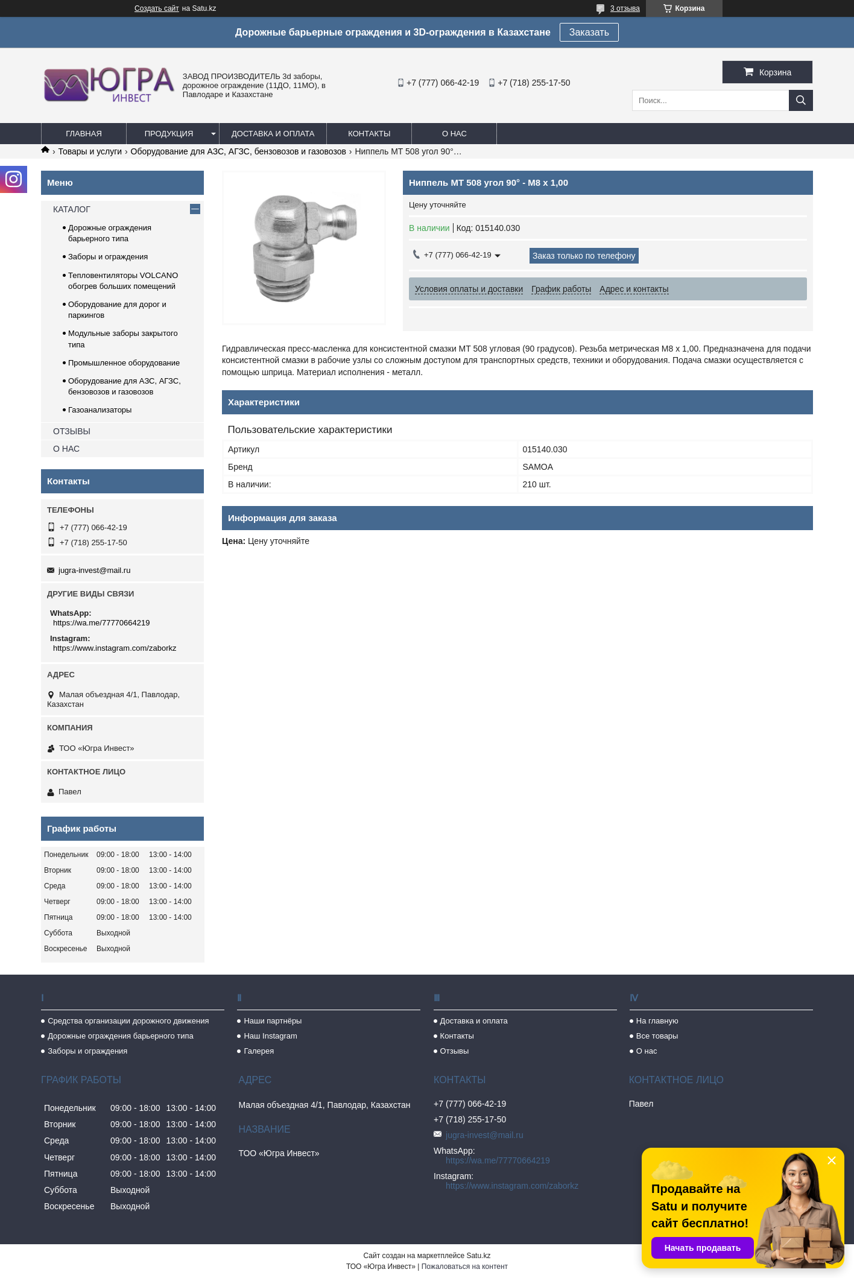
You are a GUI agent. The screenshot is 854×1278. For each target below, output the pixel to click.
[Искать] (801, 100)
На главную (657, 1020)
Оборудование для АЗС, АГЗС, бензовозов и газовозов (238, 151)
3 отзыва (625, 8)
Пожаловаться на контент (465, 1266)
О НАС (66, 449)
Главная (84, 133)
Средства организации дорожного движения (128, 1020)
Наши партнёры (273, 1020)
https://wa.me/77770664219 (101, 622)
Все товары (657, 1035)
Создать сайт (156, 8)
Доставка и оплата (273, 133)
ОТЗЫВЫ (71, 431)
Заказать (589, 32)
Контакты (369, 133)
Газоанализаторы (99, 409)
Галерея (259, 1050)
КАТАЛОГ (71, 209)
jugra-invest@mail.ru (94, 570)
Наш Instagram (270, 1035)
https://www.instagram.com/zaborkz (114, 648)
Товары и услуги (90, 151)
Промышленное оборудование (124, 362)
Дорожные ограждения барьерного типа (121, 1035)
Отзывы (454, 1050)
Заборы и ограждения (108, 256)
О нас (454, 133)
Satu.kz (478, 1255)
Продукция (169, 133)
